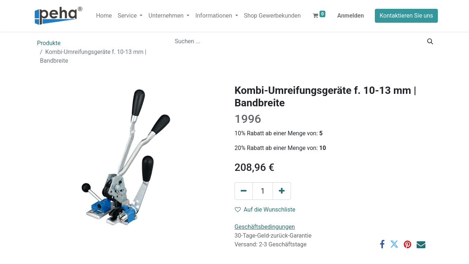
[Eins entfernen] (243, 191)
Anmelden (350, 15)
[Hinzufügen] (282, 191)
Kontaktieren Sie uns (406, 15)
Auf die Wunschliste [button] (265, 209)
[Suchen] (430, 41)
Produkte (48, 43)
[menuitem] (104, 15)
